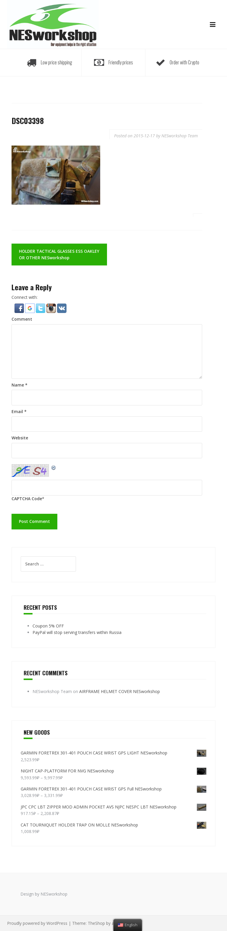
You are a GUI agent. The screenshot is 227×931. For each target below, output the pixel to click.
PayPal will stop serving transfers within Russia (77, 632)
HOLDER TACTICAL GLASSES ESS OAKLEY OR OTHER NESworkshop (59, 254)
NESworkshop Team (179, 135)
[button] (19, 308)
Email (19, 411)
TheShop (96, 923)
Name (19, 385)
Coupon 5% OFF (48, 626)
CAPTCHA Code (27, 498)
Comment (22, 319)
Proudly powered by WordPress (37, 923)
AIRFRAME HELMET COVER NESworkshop (119, 691)
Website (20, 438)
